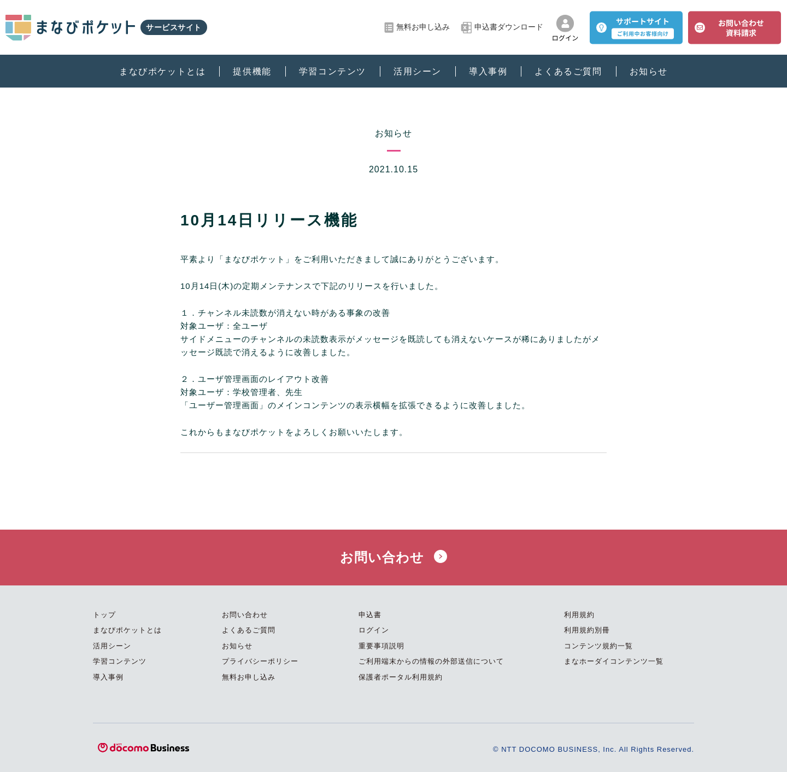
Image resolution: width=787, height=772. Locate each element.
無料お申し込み (417, 27)
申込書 (370, 615)
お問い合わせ (393, 557)
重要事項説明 (381, 646)
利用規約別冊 (587, 630)
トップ (104, 615)
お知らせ (649, 71)
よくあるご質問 (568, 71)
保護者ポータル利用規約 (401, 677)
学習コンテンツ (332, 71)
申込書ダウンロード (502, 27)
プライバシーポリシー (260, 661)
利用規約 (579, 615)
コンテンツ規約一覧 (598, 646)
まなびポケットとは (162, 71)
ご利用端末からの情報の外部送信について (431, 661)
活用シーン (417, 71)
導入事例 (488, 71)
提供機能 (252, 71)
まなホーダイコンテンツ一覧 (613, 661)
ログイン (374, 630)
